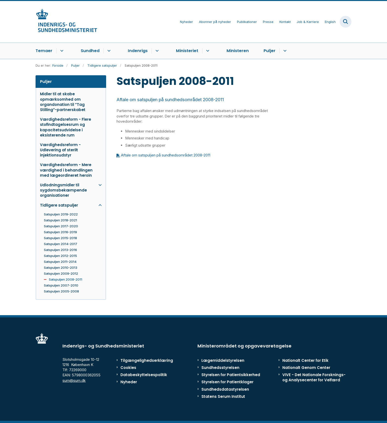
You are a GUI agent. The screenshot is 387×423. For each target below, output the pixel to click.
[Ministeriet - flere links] (207, 51)
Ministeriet (187, 51)
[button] (99, 185)
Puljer (269, 51)
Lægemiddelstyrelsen (222, 360)
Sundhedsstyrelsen (220, 367)
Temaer (44, 51)
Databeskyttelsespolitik (141, 374)
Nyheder (128, 382)
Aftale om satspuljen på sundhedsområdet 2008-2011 (165, 155)
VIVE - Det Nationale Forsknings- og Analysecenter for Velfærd (314, 377)
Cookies (128, 367)
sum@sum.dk (74, 380)
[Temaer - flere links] (61, 51)
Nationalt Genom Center (306, 367)
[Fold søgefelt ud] (345, 22)
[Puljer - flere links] (284, 51)
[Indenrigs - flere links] (156, 51)
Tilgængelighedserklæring (141, 360)
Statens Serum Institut (223, 396)
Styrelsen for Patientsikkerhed (230, 374)
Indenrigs (138, 51)
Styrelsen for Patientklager (227, 382)
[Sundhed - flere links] (108, 51)
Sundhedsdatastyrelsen (225, 389)
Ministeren (238, 51)
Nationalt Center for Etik (305, 360)
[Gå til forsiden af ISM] (66, 21)
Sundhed (90, 51)
